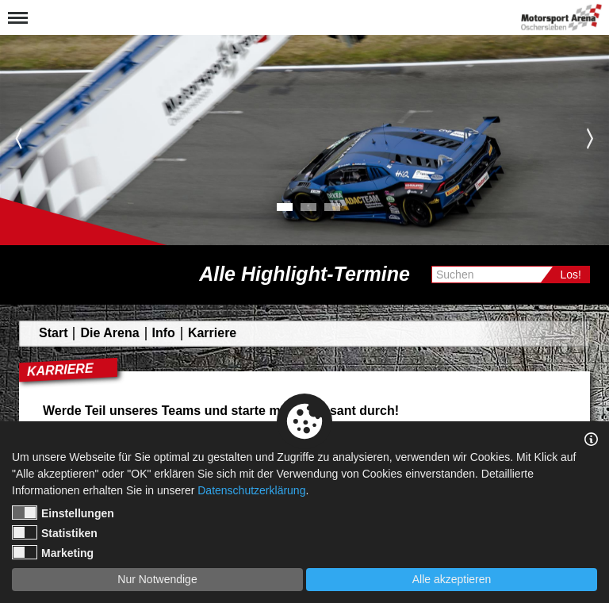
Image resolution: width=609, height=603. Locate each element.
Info (163, 333)
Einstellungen (63, 512)
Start (53, 333)
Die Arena (109, 333)
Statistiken (55, 532)
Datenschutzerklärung (251, 490)
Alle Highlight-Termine (304, 274)
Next (590, 138)
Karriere (212, 333)
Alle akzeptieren (452, 579)
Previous (18, 138)
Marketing (53, 552)
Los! (571, 274)
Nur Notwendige (157, 579)
